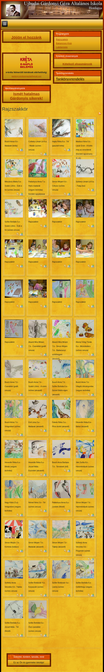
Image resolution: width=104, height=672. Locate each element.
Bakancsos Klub (64, 43)
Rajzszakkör (62, 39)
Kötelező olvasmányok (77, 63)
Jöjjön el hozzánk (26, 37)
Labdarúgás (62, 47)
